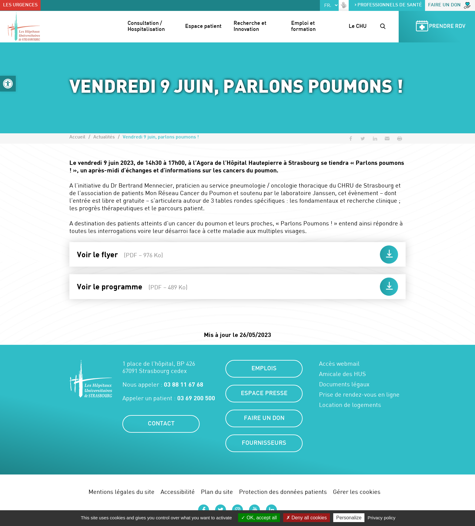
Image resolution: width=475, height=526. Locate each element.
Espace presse (264, 393)
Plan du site (217, 491)
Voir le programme (132, 286)
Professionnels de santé (388, 5)
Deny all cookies (306, 517)
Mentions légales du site (121, 491)
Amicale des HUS (342, 374)
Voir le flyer (120, 254)
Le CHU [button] (358, 26)
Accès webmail (339, 363)
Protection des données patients (283, 491)
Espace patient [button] (203, 26)
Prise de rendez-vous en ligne (359, 394)
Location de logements (350, 404)
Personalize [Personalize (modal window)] (349, 517)
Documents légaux (344, 384)
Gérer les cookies (356, 491)
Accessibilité (178, 491)
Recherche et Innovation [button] (250, 26)
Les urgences (20, 5)
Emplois (264, 368)
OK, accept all (259, 517)
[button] (8, 84)
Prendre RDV (439, 26)
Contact (161, 424)
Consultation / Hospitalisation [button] (146, 26)
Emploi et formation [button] (303, 26)
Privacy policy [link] (382, 517)
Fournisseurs (264, 443)
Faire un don (449, 5)
